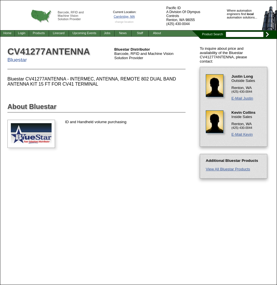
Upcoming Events (84, 33)
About (157, 33)
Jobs (107, 33)
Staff (140, 33)
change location (124, 21)
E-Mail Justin (242, 98)
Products (39, 33)
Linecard (59, 33)
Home (7, 33)
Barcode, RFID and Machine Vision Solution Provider (71, 16)
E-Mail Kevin (242, 134)
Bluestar (17, 60)
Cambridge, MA (124, 16)
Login (21, 33)
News (123, 33)
